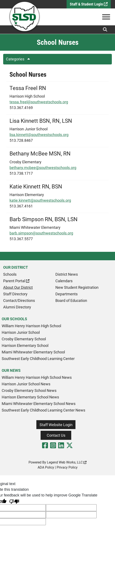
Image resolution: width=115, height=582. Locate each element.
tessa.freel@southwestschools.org (39, 102)
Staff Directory (15, 294)
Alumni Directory (17, 307)
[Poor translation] (14, 501)
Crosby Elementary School (24, 339)
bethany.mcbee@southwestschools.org (43, 167)
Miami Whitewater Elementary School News (38, 403)
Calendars (64, 281)
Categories (19, 59)
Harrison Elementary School (25, 345)
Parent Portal (16, 281)
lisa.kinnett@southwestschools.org (39, 134)
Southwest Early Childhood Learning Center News (43, 410)
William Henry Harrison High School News (37, 377)
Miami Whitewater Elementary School (33, 352)
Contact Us (56, 435)
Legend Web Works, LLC (66, 462)
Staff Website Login (56, 425)
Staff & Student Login (89, 4)
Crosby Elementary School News (29, 390)
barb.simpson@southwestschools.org (41, 233)
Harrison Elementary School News (30, 397)
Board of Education (71, 300)
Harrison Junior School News (26, 384)
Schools (9, 274)
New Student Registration (77, 287)
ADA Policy (46, 467)
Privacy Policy (67, 467)
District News (66, 274)
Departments (66, 294)
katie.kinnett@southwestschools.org (40, 200)
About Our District (18, 287)
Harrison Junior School (21, 332)
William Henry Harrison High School (31, 326)
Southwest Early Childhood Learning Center (38, 358)
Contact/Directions (19, 300)
